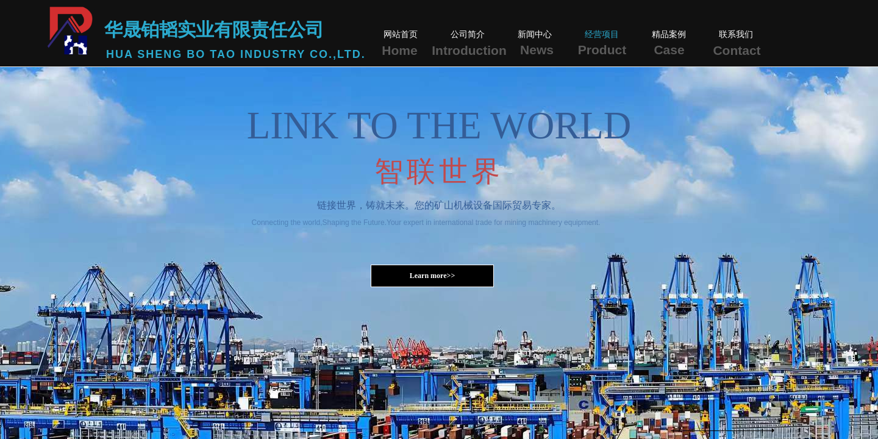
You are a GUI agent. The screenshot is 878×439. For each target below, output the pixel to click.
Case (669, 50)
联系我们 (736, 34)
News (537, 50)
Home (399, 50)
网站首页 (401, 34)
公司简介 (468, 34)
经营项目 (602, 34)
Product (602, 50)
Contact (736, 50)
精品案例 (669, 34)
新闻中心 (535, 34)
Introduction (469, 50)
